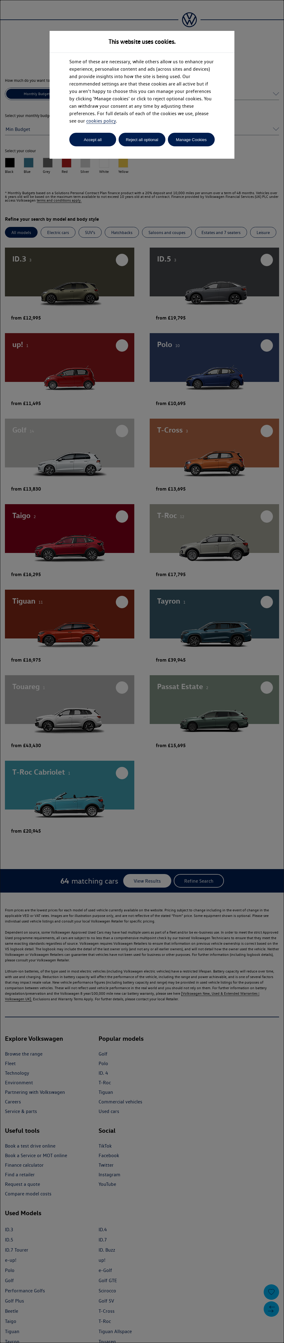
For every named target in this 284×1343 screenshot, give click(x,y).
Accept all (93, 139)
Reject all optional (142, 139)
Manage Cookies (191, 139)
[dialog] (142, 671)
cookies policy (101, 121)
